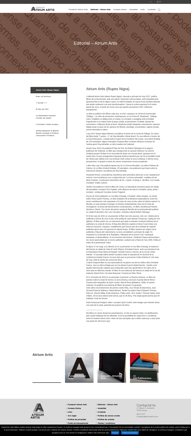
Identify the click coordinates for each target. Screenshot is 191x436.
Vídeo (108, 243)
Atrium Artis (42, 355)
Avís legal (72, 416)
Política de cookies (106, 419)
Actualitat (133, 9)
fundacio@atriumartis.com (147, 416)
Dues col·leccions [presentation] (43, 96)
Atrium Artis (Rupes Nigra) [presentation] (47, 90)
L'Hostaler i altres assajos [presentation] (47, 124)
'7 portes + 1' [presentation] (41, 103)
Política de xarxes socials (109, 416)
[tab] (49, 90)
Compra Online (120, 9)
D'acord (115, 433)
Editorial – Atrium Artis (101, 9)
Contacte (152, 9)
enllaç (141, 313)
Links (142, 9)
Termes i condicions (106, 423)
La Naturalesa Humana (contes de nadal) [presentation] (46, 116)
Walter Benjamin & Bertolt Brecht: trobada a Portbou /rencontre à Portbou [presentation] (47, 133)
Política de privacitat (77, 419)
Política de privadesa (130, 433)
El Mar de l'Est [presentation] (42, 109)
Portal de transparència (78, 423)
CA (151, 2)
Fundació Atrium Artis (78, 9)
